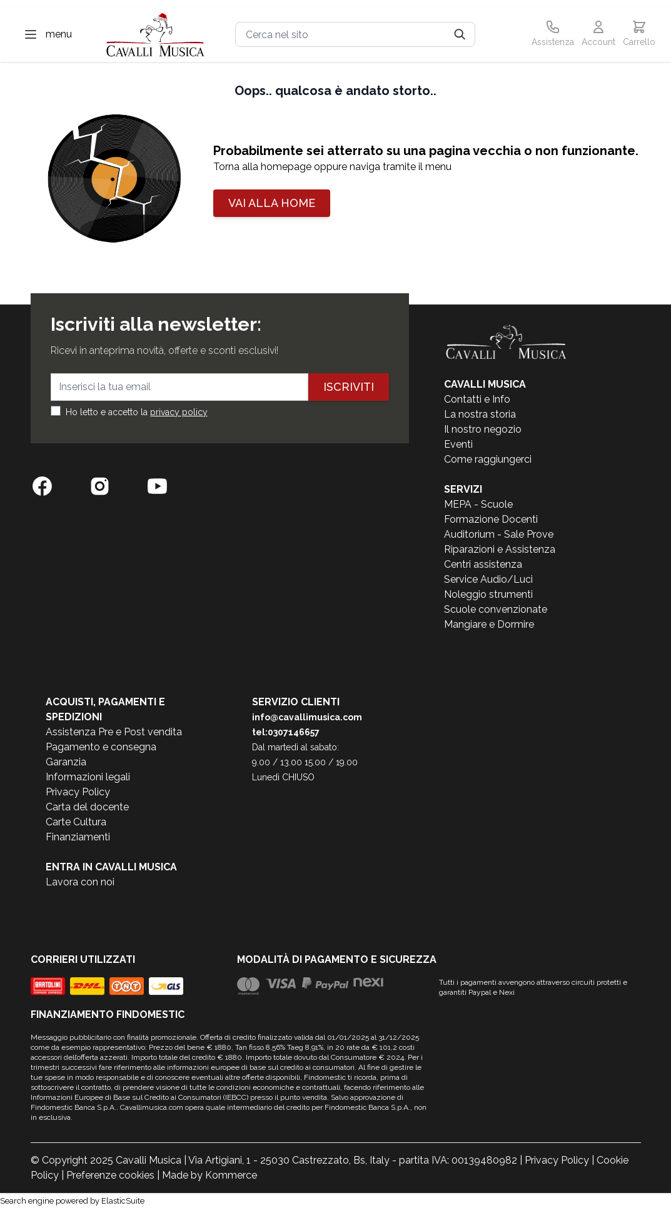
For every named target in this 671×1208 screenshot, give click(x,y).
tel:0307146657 (286, 732)
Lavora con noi (80, 882)
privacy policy (179, 412)
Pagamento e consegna (101, 747)
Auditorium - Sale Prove (498, 534)
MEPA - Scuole (478, 504)
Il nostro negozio (483, 429)
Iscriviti (348, 386)
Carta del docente (87, 807)
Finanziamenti (78, 837)
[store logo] (156, 35)
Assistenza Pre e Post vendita (114, 732)
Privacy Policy (78, 792)
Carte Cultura (76, 822)
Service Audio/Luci (488, 579)
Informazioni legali (88, 777)
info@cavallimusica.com (307, 717)
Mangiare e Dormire (489, 624)
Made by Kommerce (209, 1175)
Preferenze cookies (110, 1175)
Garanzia (66, 762)
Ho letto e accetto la (137, 412)
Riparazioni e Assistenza (499, 549)
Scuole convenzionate (495, 609)
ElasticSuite (122, 1200)
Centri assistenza (483, 564)
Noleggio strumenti (488, 594)
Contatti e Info (477, 399)
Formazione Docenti (491, 519)
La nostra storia (480, 414)
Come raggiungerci (488, 459)
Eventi (458, 444)
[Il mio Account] (598, 34)
